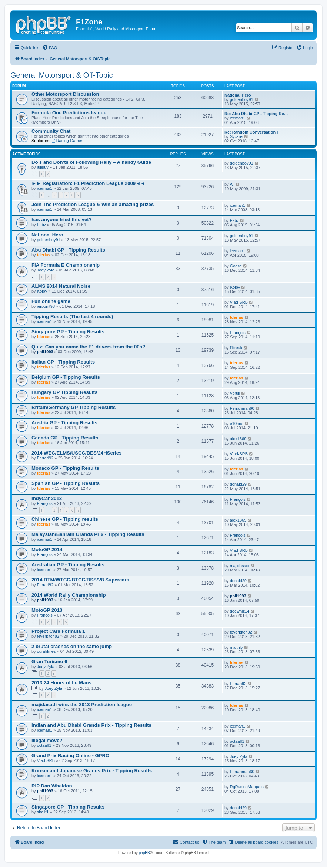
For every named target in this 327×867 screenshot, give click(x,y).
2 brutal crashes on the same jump (71, 646)
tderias (43, 255)
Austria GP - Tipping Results (64, 422)
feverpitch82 (48, 636)
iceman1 (238, 118)
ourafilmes (46, 651)
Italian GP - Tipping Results (63, 362)
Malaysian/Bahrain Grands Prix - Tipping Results (87, 534)
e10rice (236, 423)
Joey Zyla (45, 270)
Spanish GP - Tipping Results (65, 483)
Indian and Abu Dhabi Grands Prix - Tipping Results (91, 725)
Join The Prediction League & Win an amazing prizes (92, 204)
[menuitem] (49, 47)
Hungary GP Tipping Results (64, 392)
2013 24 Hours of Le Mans (61, 682)
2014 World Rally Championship (68, 595)
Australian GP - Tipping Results (67, 564)
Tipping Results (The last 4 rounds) (72, 316)
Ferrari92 (45, 458)
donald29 (238, 484)
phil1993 (45, 352)
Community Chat (51, 131)
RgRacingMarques (247, 787)
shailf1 (43, 812)
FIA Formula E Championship (65, 265)
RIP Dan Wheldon (51, 786)
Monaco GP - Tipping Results (65, 468)
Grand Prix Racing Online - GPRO (70, 755)
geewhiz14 (240, 611)
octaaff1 (44, 745)
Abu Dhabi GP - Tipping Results (68, 250)
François (238, 332)
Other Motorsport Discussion (65, 94)
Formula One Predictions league (68, 112)
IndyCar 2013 (46, 498)
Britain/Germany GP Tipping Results (73, 407)
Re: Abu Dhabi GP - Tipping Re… (256, 113)
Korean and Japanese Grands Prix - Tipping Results (91, 770)
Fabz (41, 224)
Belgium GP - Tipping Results (65, 377)
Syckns (236, 136)
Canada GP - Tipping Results (65, 438)
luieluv (43, 167)
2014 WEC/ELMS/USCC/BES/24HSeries (76, 453)
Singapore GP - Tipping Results (67, 331)
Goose (236, 266)
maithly (236, 647)
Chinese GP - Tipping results (64, 519)
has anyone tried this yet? (61, 219)
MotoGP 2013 (46, 610)
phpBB (144, 853)
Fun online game (50, 301)
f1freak (236, 347)
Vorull (235, 393)
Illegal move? (47, 740)
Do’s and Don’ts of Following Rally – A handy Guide (91, 162)
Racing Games (67, 140)
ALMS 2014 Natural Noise (60, 286)
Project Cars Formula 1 (58, 631)
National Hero (237, 95)
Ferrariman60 (242, 408)
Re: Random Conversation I (251, 132)
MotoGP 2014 (46, 549)
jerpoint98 (46, 306)
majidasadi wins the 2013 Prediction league (81, 704)
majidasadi (240, 565)
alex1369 (238, 438)
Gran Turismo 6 (49, 661)
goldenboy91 (241, 99)
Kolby (42, 291)
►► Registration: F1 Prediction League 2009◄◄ (88, 183)
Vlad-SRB (239, 302)
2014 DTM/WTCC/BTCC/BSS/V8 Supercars (80, 580)
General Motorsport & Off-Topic (61, 75)
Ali (232, 184)
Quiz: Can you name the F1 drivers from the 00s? (88, 347)
